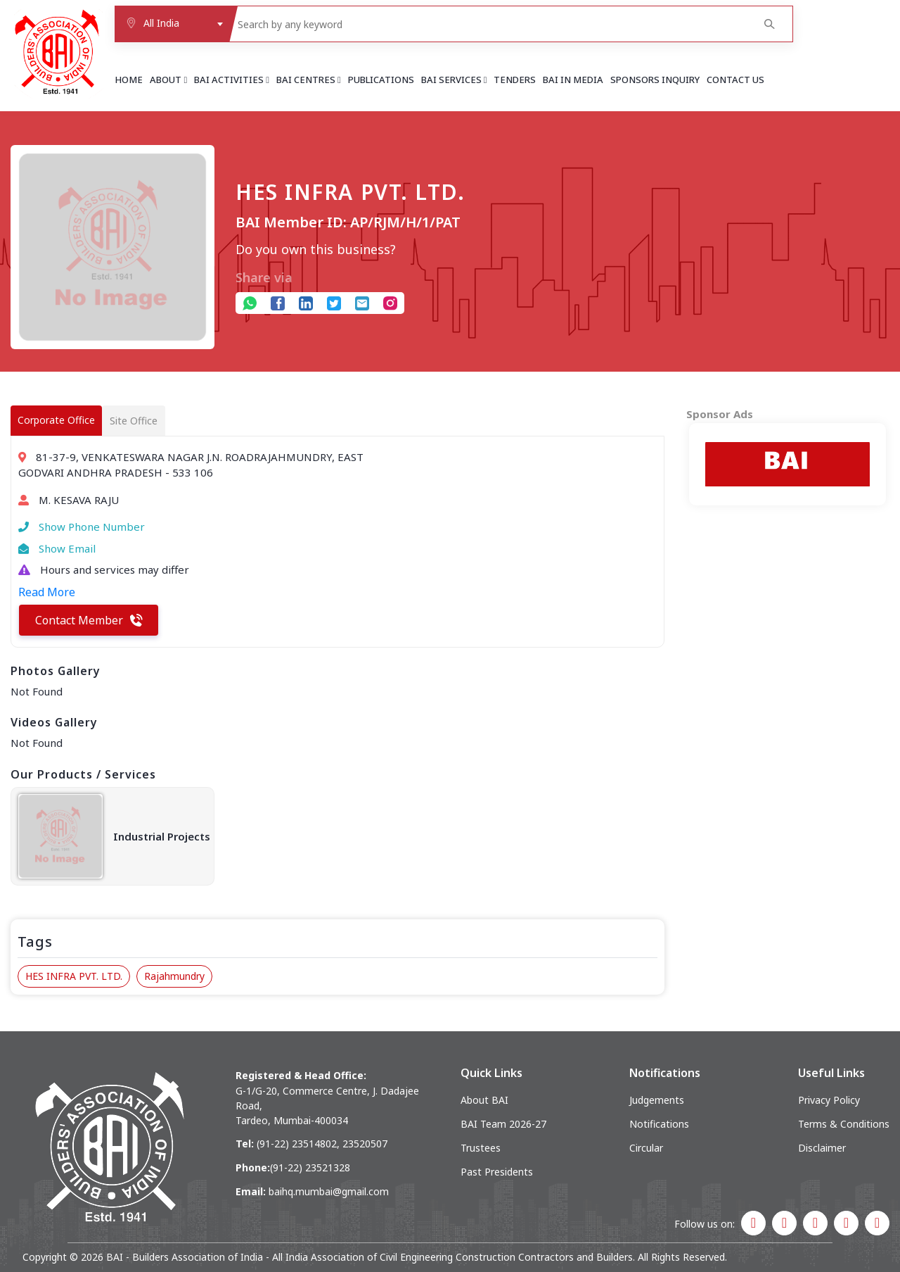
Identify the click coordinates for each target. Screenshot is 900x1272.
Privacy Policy (829, 1100)
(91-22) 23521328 (310, 1167)
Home (129, 79)
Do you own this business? (316, 249)
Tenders (515, 79)
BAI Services (454, 79)
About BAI (484, 1100)
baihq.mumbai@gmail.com (329, 1191)
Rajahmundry (174, 976)
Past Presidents (497, 1171)
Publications (381, 79)
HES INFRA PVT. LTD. (73, 976)
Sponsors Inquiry (655, 79)
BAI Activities (231, 79)
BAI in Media (573, 79)
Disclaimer (822, 1147)
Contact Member (89, 620)
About (168, 79)
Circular (646, 1147)
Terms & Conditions (843, 1124)
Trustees (481, 1147)
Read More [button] (46, 592)
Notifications (659, 1124)
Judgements (656, 1100)
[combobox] (171, 24)
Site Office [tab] (134, 420)
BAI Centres (308, 79)
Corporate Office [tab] (56, 420)
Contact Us (735, 79)
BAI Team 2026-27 (503, 1124)
